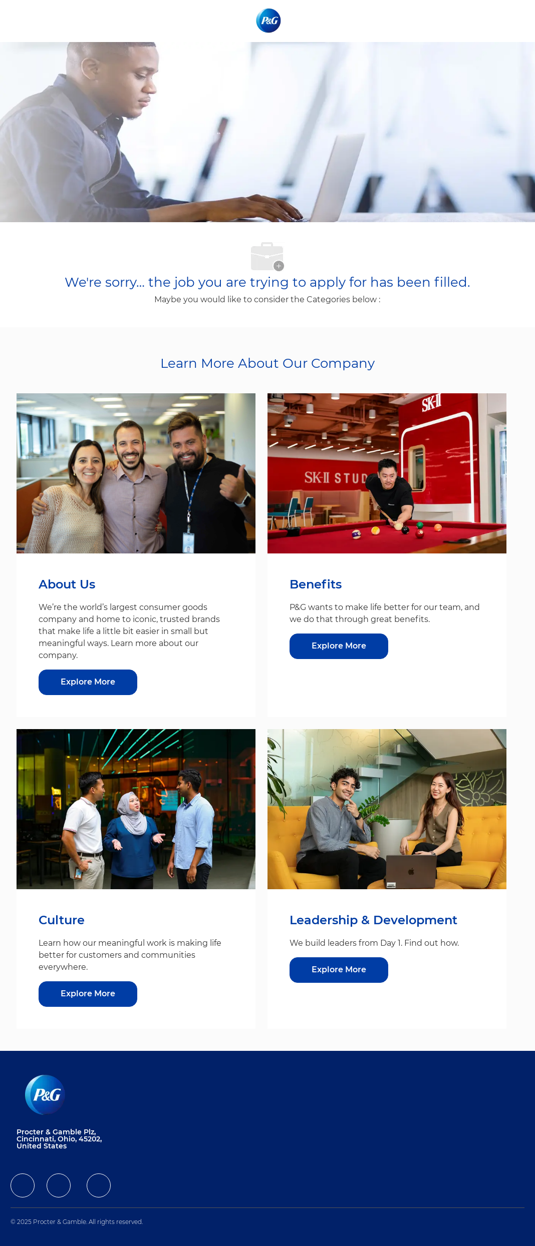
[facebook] (23, 1185)
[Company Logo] (269, 20)
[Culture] (88, 994)
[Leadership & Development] (339, 970)
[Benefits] (339, 646)
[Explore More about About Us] (88, 682)
